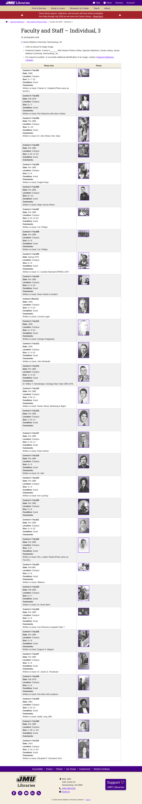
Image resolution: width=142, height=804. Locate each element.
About (107, 8)
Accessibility (37, 769)
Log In (88, 800)
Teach (96, 8)
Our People (71, 769)
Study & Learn (58, 8)
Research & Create (79, 8)
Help (96, 3)
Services (119, 3)
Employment (84, 769)
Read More (98, 16)
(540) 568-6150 (68, 788)
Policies (59, 769)
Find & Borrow (39, 8)
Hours (108, 3)
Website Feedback (102, 769)
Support (115, 784)
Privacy (49, 769)
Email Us (66, 792)
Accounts (130, 3)
